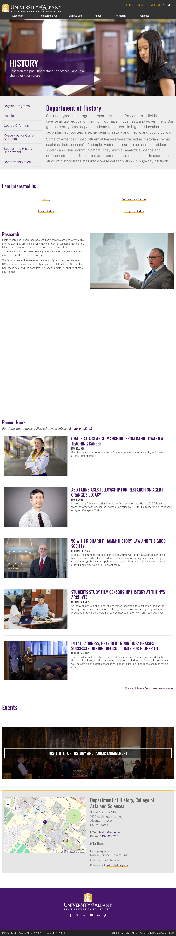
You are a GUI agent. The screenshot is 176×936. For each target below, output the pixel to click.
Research (121, 15)
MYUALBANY (156, 5)
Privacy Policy (159, 933)
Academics (17, 15)
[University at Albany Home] (32, 7)
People (9, 116)
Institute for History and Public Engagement (88, 753)
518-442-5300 (109, 836)
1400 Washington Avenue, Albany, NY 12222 (22, 933)
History (46, 199)
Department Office (17, 162)
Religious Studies (134, 211)
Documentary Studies (134, 199)
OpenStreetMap (72, 852)
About (98, 15)
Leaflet (61, 852)
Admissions (48, 15)
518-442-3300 (59, 933)
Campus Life (75, 15)
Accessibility (146, 933)
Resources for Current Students (20, 137)
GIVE (141, 5)
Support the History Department (18, 150)
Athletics (144, 15)
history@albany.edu (111, 832)
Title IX (170, 933)
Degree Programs (17, 106)
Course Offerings (16, 125)
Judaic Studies (46, 211)
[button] (45, 822)
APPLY (129, 5)
